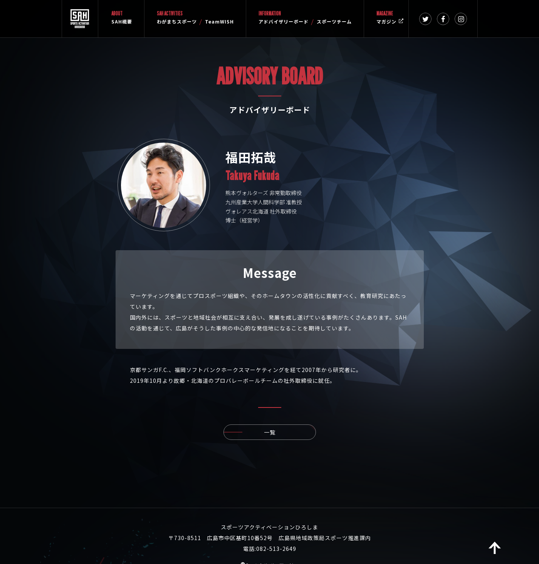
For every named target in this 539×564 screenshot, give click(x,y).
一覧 (290, 432)
